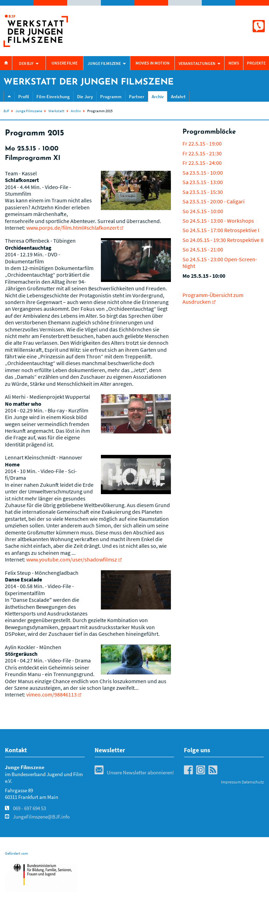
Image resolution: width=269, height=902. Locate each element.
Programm (111, 97)
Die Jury (85, 97)
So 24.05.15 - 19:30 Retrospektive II (222, 239)
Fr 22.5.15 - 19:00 (202, 143)
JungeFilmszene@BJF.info (41, 817)
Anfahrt (178, 97)
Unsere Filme (64, 63)
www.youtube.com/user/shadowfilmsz (71, 559)
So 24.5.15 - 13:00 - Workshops (218, 220)
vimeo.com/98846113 (51, 694)
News (233, 63)
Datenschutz (253, 782)
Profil (23, 97)
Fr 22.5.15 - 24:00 (202, 162)
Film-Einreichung (53, 97)
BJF (6, 110)
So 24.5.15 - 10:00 (202, 211)
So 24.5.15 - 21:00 (202, 249)
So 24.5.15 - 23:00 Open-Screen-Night (219, 262)
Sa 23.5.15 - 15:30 (202, 191)
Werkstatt (56, 110)
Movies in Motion (153, 63)
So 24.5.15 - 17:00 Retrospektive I (220, 230)
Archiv (158, 97)
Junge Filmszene (28, 110)
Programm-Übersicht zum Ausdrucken (212, 298)
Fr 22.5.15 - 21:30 (202, 153)
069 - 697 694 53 (29, 808)
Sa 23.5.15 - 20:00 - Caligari (213, 201)
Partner (136, 97)
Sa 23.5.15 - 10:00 (202, 172)
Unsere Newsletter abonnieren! (134, 772)
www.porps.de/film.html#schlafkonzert (72, 227)
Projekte (256, 63)
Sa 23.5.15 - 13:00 (202, 182)
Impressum (231, 782)
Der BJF (26, 63)
